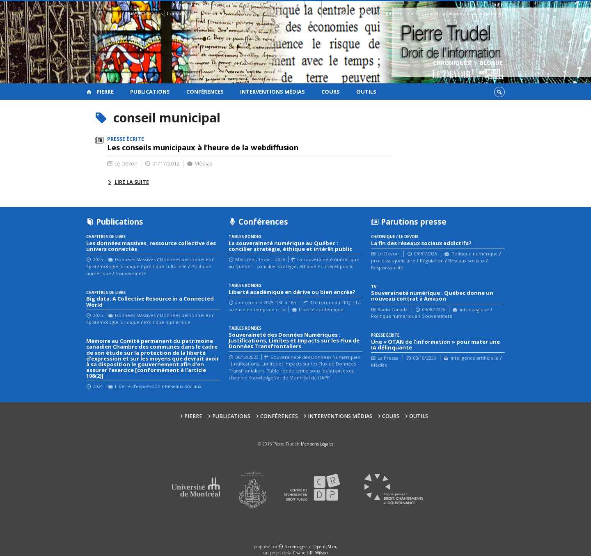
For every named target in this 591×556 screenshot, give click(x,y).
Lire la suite (132, 182)
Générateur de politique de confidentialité (455, 13)
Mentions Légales (317, 444)
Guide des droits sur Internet (371, 13)
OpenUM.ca (324, 546)
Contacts (176, 13)
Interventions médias (278, 4)
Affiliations (151, 13)
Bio (131, 13)
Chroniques (451, 70)
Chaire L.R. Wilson (310, 553)
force (295, 546)
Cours (312, 4)
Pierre (180, 4)
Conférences (236, 4)
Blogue (491, 70)
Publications (204, 4)
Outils (497, 4)
